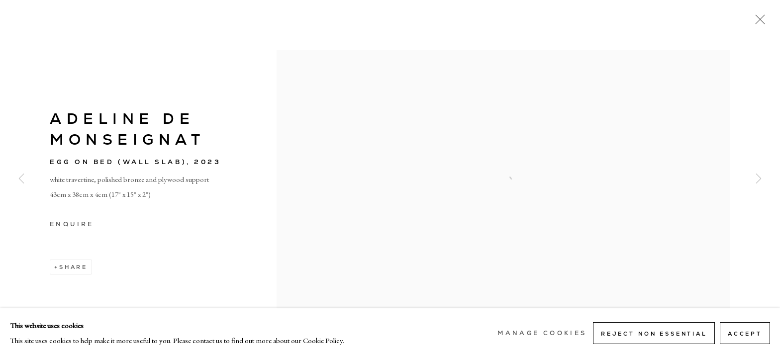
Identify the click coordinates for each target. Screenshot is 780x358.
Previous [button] (21, 179)
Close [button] (757, 22)
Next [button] (758, 179)
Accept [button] (745, 333)
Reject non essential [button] (654, 333)
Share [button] (73, 267)
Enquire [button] (72, 224)
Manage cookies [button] (541, 333)
